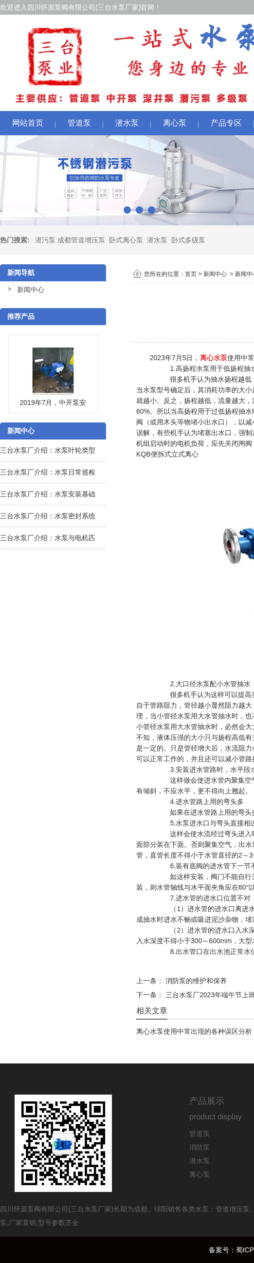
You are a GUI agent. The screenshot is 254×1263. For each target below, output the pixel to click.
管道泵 (79, 123)
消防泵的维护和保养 (195, 981)
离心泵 (174, 123)
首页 (191, 274)
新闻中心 (30, 289)
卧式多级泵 (188, 240)
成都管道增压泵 (81, 240)
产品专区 (226, 123)
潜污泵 (45, 240)
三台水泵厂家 (118, 7)
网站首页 (27, 123)
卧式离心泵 (126, 240)
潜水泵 (127, 123)
